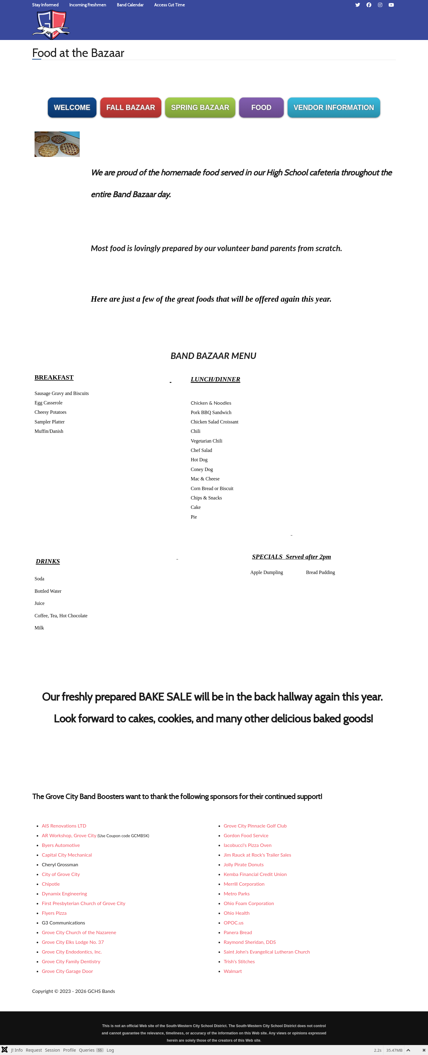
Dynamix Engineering (64, 893)
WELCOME (72, 107)
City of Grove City (61, 874)
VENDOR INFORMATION (334, 107)
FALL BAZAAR (130, 107)
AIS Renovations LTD (64, 825)
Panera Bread (238, 932)
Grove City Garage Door (67, 971)
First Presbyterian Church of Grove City (83, 903)
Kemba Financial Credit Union (255, 874)
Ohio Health (236, 913)
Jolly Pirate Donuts (244, 864)
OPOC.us (234, 922)
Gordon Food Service (246, 835)
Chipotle (51, 884)
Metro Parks (237, 893)
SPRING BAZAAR (200, 107)
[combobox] (309, 23)
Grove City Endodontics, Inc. (72, 951)
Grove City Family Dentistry (71, 961)
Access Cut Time (169, 4)
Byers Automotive (61, 845)
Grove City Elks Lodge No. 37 (73, 942)
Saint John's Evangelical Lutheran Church (267, 951)
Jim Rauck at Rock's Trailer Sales (257, 855)
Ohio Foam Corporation (249, 903)
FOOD (261, 107)
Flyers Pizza (54, 913)
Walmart (233, 971)
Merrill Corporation (244, 884)
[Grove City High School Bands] (51, 24)
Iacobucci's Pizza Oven (248, 845)
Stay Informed (45, 4)
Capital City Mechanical (67, 855)
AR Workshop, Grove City (69, 835)
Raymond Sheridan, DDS (250, 942)
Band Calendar (130, 4)
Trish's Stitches (239, 961)
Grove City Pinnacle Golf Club (255, 825)
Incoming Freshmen (87, 4)
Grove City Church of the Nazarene (79, 932)
